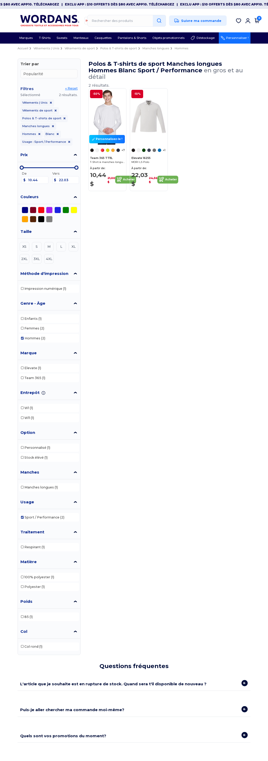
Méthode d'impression (44, 273)
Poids (26, 601)
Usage (27, 501)
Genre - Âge (32, 303)
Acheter (125, 179)
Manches (29, 472)
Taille (26, 231)
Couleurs (29, 196)
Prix (24, 154)
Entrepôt (30, 392)
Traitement (32, 531)
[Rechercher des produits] (126, 21)
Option (27, 432)
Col (23, 631)
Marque (28, 352)
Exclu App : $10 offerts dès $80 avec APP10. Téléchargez (123, 4)
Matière (28, 561)
